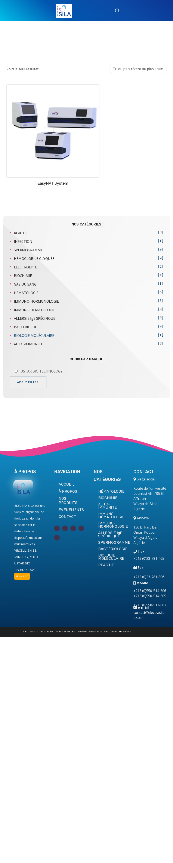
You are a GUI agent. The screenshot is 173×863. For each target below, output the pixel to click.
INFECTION (23, 225)
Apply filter (28, 366)
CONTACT (67, 516)
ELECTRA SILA (30, 631)
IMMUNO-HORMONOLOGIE (36, 285)
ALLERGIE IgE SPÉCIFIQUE (34, 302)
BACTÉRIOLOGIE (27, 310)
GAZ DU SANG (25, 268)
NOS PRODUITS (68, 500)
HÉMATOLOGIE (26, 276)
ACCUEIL (66, 484)
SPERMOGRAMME (28, 233)
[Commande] (138, 69)
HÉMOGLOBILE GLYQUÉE (34, 242)
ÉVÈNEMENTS (71, 510)
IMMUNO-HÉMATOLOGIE (34, 293)
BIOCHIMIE (23, 259)
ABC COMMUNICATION (117, 631)
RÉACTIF (20, 216)
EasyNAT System (45, 167)
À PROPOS (68, 491)
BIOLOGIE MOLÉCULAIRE (34, 319)
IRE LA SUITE (22, 576)
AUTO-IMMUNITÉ (28, 327)
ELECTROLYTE (25, 251)
